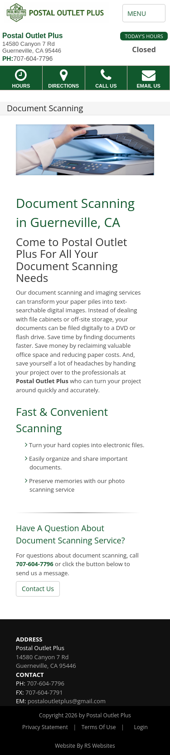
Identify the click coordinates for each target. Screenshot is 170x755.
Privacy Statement (45, 727)
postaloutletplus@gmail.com (67, 701)
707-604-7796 (34, 564)
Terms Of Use (99, 727)
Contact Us (38, 588)
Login (141, 727)
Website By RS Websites (85, 746)
